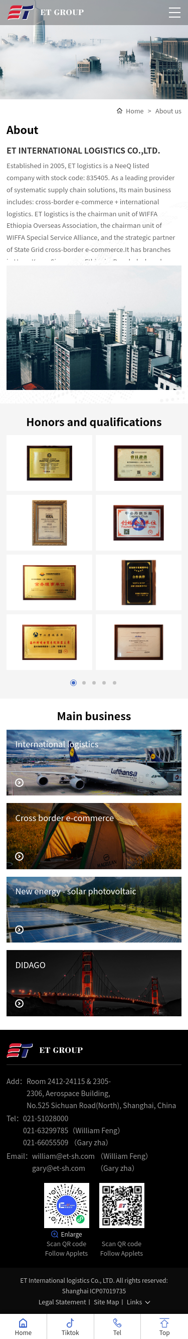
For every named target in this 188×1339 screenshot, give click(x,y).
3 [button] (94, 682)
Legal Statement (62, 1300)
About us (168, 110)
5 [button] (112, 682)
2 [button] (85, 682)
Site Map (106, 1300)
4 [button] (103, 682)
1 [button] (76, 682)
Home (135, 110)
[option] (94, 49)
